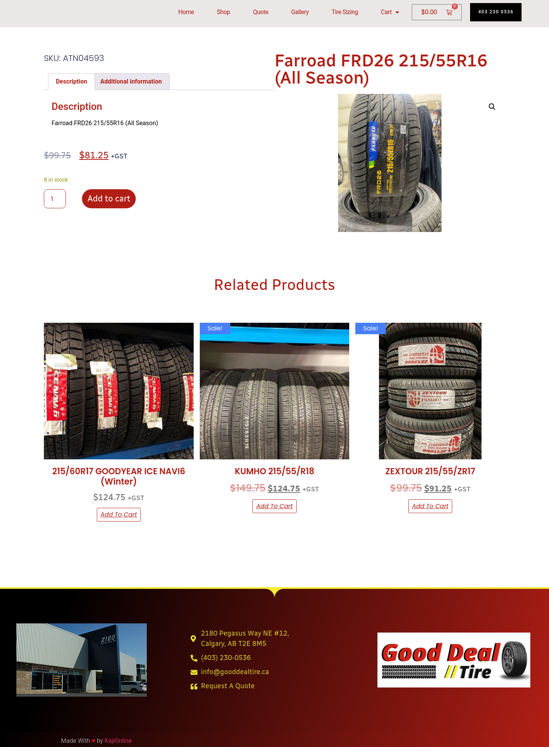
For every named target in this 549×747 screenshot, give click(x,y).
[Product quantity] (55, 198)
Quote (260, 12)
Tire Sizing (345, 12)
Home (186, 12)
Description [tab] (71, 81)
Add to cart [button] (119, 514)
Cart (390, 12)
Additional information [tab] (131, 81)
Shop (223, 12)
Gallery (300, 12)
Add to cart (108, 198)
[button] (492, 107)
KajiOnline (118, 740)
